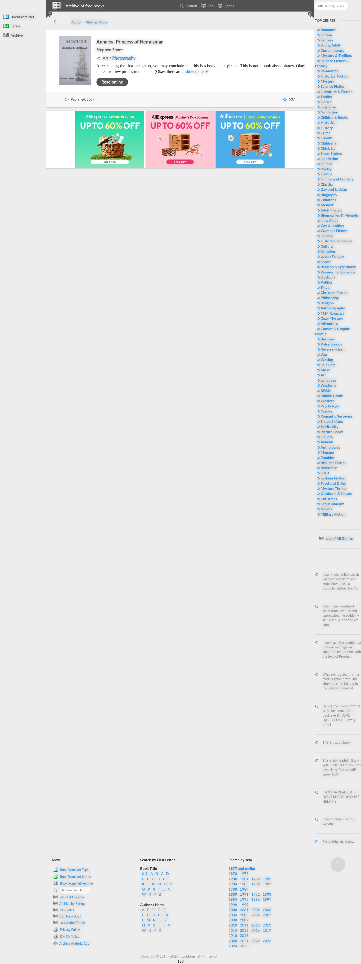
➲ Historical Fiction (332, 76)
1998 (233, 904)
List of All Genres (68, 897)
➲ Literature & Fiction (334, 91)
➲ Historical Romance (334, 241)
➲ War (322, 354)
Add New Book (66, 916)
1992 (255, 894)
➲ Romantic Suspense (334, 416)
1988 (233, 889)
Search (187, 5)
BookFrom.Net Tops (70, 869)
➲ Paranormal (327, 71)
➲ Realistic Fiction (331, 462)
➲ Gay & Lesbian (330, 225)
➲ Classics (324, 184)
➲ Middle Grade (329, 395)
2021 (244, 940)
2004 (233, 915)
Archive (12, 35)
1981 (244, 879)
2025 (244, 946)
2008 (233, 920)
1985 (244, 884)
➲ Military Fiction (331, 514)
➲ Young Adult (328, 45)
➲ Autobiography (330, 308)
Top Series (63, 909)
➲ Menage (325, 452)
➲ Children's (326, 143)
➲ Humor (324, 163)
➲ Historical (326, 122)
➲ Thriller (324, 96)
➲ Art (321, 375)
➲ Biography (326, 194)
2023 (267, 940)
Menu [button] (56, 859)
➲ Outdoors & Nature (334, 493)
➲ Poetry (324, 169)
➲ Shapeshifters (329, 421)
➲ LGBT (323, 473)
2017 (267, 930)
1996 (255, 899)
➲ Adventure (327, 323)
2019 (244, 935)
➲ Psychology (327, 406)
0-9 (145, 873)
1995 (244, 899)
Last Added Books (68, 922)
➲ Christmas (326, 499)
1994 (233, 899)
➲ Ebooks (324, 138)
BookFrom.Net (18, 16)
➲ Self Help (325, 365)
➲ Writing (324, 359)
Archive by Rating (68, 903)
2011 (244, 925)
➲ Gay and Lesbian (331, 189)
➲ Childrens (326, 199)
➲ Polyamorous (329, 344)
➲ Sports (323, 261)
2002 (255, 909)
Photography (123, 58)
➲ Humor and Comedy (334, 179)
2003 (267, 909)
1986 (255, 884)
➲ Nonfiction (327, 112)
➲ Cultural (325, 246)
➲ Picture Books (330, 432)
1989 (244, 889)
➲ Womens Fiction (331, 230)
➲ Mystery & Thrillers (334, 55)
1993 (267, 894)
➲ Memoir (325, 205)
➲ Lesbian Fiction (330, 478)
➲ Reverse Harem (331, 349)
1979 (244, 873)
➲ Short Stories (329, 153)
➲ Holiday (324, 437)
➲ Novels (324, 509)
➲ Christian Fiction (332, 292)
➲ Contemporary (330, 50)
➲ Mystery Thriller (331, 488)
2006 (255, 915)
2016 (255, 930)
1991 (244, 894)
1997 (267, 899)
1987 (267, 884)
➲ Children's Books (332, 117)
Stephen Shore (109, 49)
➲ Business (325, 339)
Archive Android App (70, 943)
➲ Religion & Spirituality (336, 266)
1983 (267, 879)
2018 (233, 935)
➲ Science (324, 236)
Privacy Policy (66, 929)
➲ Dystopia (325, 277)
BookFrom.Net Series (71, 876)
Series (225, 5)
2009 (244, 920)
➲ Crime (323, 133)
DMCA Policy (65, 936)
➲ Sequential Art (330, 504)
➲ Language (326, 380)
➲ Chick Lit (325, 148)
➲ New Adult (327, 220)
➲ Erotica (324, 174)
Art (105, 58)
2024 (233, 946)
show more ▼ (197, 71)
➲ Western (325, 400)
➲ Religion (325, 303)
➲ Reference (326, 467)
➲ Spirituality (327, 426)
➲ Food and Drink (331, 483)
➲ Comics (324, 411)
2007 (267, 915)
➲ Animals (325, 442)
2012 (255, 925)
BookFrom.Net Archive (72, 883)
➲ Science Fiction (330, 86)
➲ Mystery (325, 81)
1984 (233, 884)
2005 (244, 915)
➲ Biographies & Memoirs (337, 215)
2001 (244, 909)
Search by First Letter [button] (157, 859)
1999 (244, 904)
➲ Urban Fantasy (330, 256)
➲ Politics (324, 282)
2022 (255, 940)
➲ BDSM (323, 390)
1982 (255, 879)
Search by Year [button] (240, 859)
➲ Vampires (326, 251)
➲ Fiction (324, 35)
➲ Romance (326, 29)
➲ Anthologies (328, 447)
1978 (233, 873)
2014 (233, 930)
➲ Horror (324, 102)
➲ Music (323, 370)
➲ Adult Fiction (329, 210)
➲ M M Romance (330, 313)
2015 (244, 930)
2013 (267, 925)
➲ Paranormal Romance (335, 272)
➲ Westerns (326, 385)
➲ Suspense (326, 107)
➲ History (324, 127)
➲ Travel (323, 287)
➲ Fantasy (324, 40)
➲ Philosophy (327, 297)
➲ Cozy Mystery (329, 318)
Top (207, 5)
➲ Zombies (325, 457)
